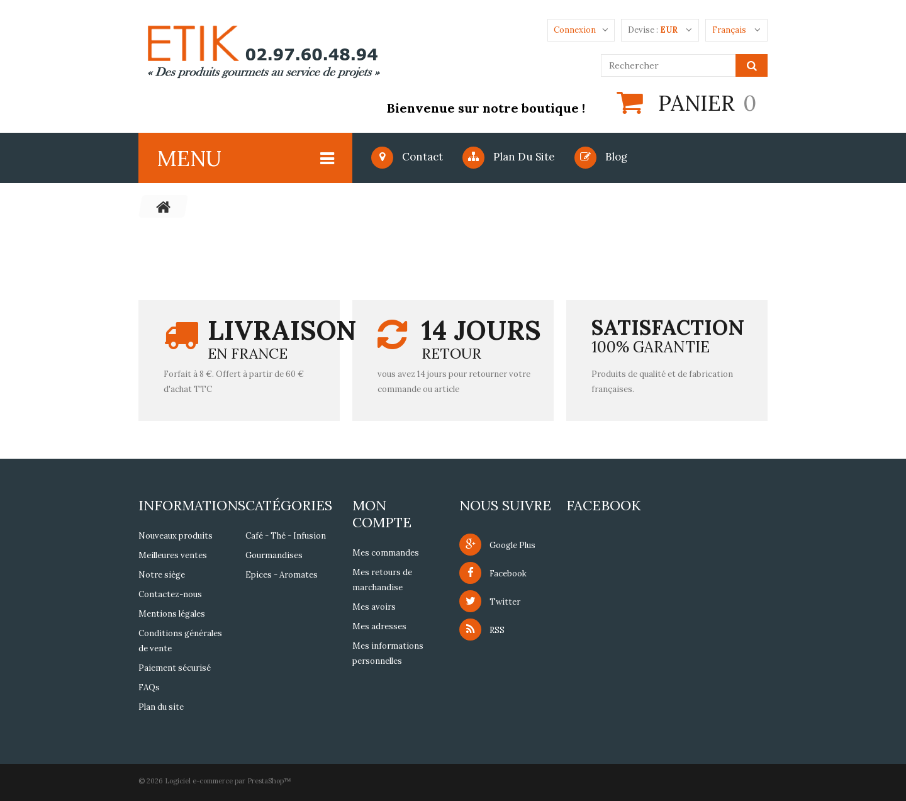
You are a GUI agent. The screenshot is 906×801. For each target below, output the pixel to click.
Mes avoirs (374, 607)
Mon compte (381, 513)
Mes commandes (385, 552)
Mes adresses (379, 626)
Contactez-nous (170, 594)
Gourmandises (274, 555)
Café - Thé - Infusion (285, 535)
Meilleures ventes (172, 555)
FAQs (149, 687)
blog (600, 157)
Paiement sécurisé (174, 668)
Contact (407, 157)
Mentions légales (171, 613)
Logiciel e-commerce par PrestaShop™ (228, 780)
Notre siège (161, 574)
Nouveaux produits (175, 535)
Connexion (575, 30)
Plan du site (508, 157)
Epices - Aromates (281, 574)
